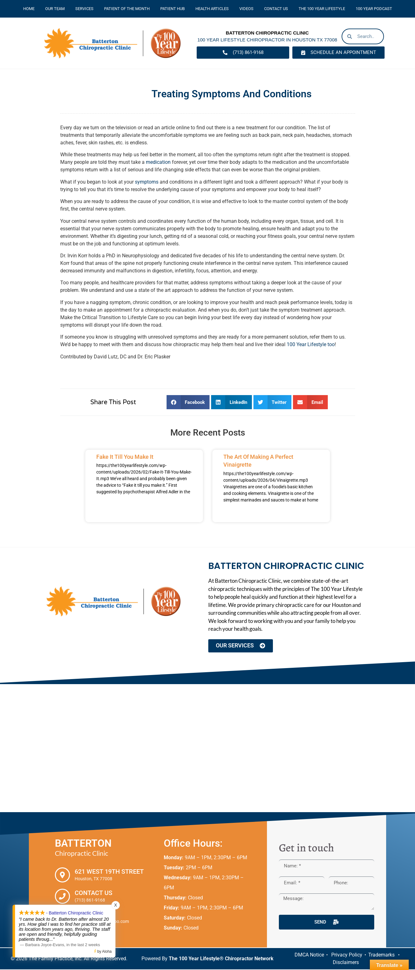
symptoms (146, 182)
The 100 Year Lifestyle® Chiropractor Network (221, 959)
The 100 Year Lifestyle (322, 8)
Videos (246, 8)
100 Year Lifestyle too (311, 344)
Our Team (55, 8)
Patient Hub (172, 8)
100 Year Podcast (374, 8)
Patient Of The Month (127, 8)
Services (84, 8)
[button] (188, 402)
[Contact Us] (62, 896)
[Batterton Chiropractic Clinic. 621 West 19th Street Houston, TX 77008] (207, 748)
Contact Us (276, 8)
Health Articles (212, 8)
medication (158, 162)
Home (29, 8)
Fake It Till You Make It (124, 456)
